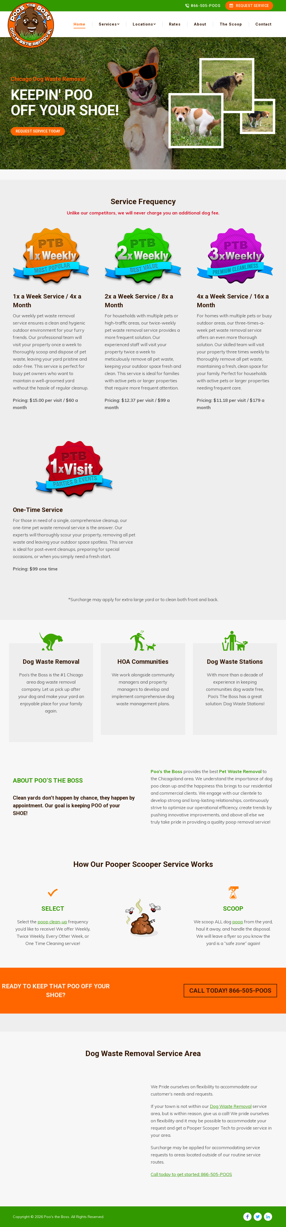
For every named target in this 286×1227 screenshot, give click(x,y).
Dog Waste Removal (231, 1106)
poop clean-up (52, 921)
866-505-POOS (205, 5)
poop (237, 921)
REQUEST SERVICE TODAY (38, 131)
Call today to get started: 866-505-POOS (191, 1174)
